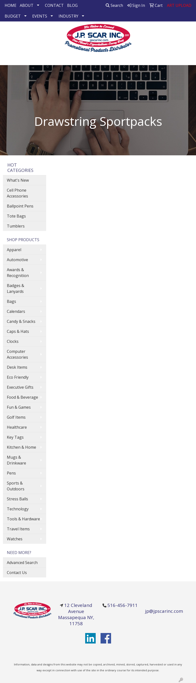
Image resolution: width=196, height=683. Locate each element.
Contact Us (17, 572)
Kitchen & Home (21, 447)
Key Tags (15, 437)
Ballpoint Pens (20, 206)
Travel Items (18, 529)
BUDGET (13, 16)
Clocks (13, 341)
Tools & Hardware (23, 519)
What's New (18, 180)
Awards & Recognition (18, 272)
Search (114, 5)
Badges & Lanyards (15, 288)
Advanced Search (22, 562)
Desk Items (17, 367)
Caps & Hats (18, 331)
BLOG (72, 5)
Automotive (17, 259)
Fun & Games (19, 407)
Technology (18, 509)
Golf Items (16, 417)
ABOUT (26, 5)
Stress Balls (17, 499)
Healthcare (17, 427)
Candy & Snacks (21, 321)
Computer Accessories (17, 354)
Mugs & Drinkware (16, 460)
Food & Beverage (22, 397)
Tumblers (16, 226)
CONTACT (54, 5)
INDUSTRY (68, 16)
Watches (14, 539)
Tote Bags (16, 216)
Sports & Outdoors (15, 486)
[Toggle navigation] (7, 59)
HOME (10, 5)
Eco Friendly (18, 377)
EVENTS (39, 16)
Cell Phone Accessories (17, 193)
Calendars (16, 311)
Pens (11, 473)
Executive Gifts (20, 387)
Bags (11, 301)
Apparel (14, 249)
